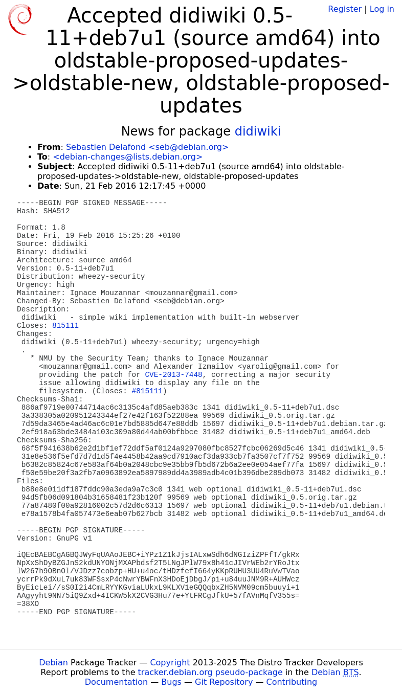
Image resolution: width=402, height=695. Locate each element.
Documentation (116, 682)
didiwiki (258, 131)
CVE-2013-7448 (173, 375)
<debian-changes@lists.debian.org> (128, 157)
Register (345, 9)
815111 (65, 326)
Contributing (292, 682)
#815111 (147, 391)
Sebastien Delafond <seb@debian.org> (147, 147)
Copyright (170, 662)
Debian (53, 662)
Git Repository (224, 682)
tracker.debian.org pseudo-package (210, 672)
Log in (382, 9)
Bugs (171, 682)
